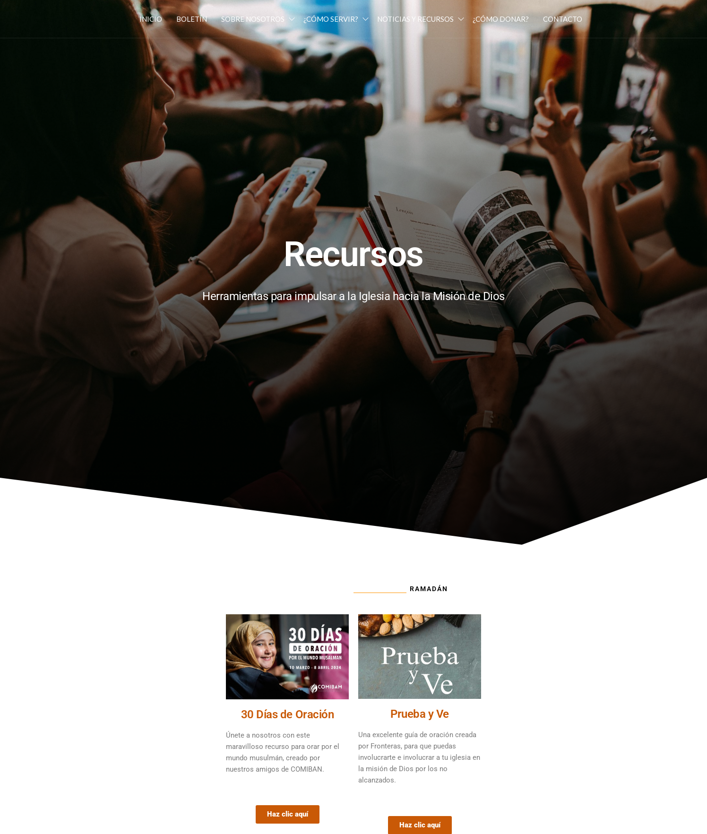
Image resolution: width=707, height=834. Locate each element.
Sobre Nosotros (253, 19)
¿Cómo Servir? (330, 19)
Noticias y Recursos (415, 19)
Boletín (191, 19)
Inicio (150, 19)
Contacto (562, 19)
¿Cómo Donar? (501, 19)
